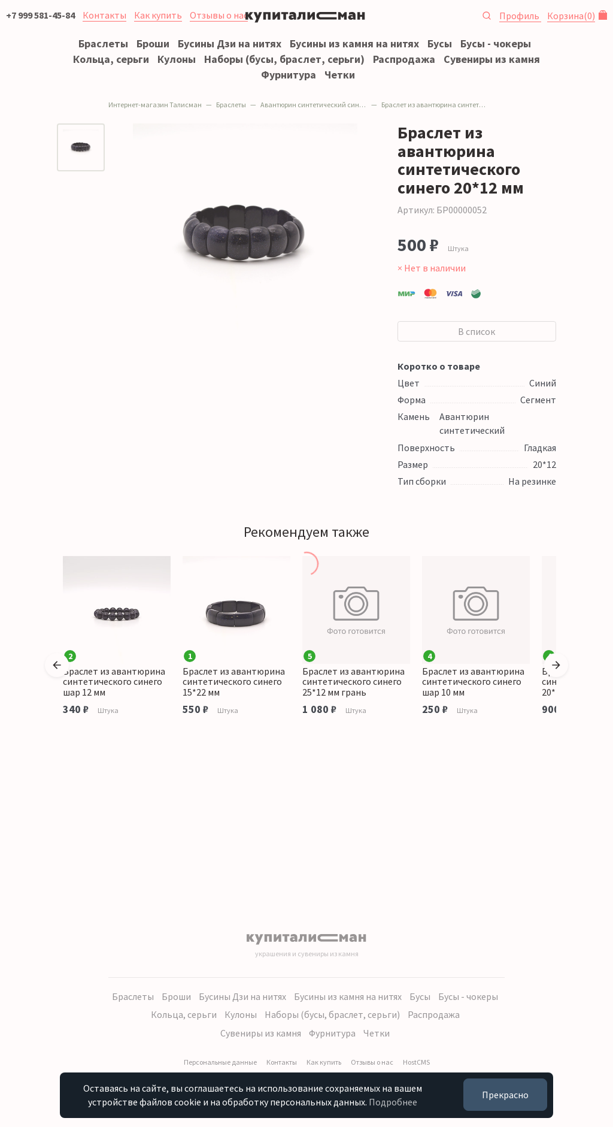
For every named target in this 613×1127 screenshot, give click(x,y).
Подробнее (393, 1102)
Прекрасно (505, 1095)
